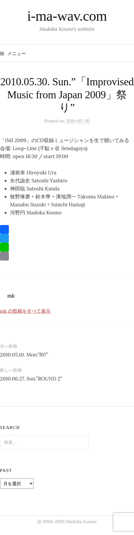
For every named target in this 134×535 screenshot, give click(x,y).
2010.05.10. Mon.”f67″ (24, 354)
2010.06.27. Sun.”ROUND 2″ (31, 378)
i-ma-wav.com (67, 16)
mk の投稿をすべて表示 (25, 311)
